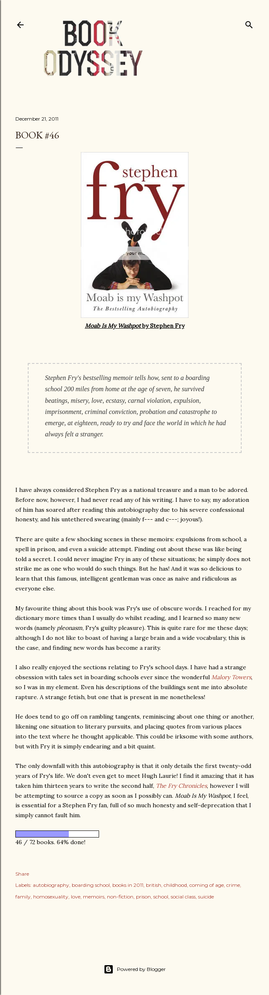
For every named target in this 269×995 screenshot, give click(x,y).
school (160, 896)
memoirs (93, 896)
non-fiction (120, 896)
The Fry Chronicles (181, 785)
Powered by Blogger (135, 969)
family (23, 896)
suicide (206, 896)
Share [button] (22, 874)
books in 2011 (127, 885)
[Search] (249, 23)
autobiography (51, 885)
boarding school (91, 885)
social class (183, 896)
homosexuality (50, 896)
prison (143, 896)
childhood (175, 885)
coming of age (206, 885)
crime (233, 885)
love (75, 896)
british (153, 885)
